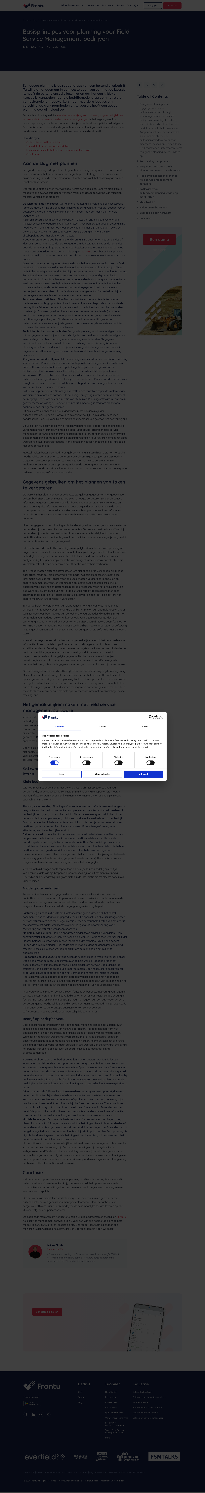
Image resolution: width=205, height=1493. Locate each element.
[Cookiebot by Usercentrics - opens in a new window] (151, 717)
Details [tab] (102, 726)
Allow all (143, 774)
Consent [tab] (60, 726)
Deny (61, 774)
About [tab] (145, 726)
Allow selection (102, 774)
